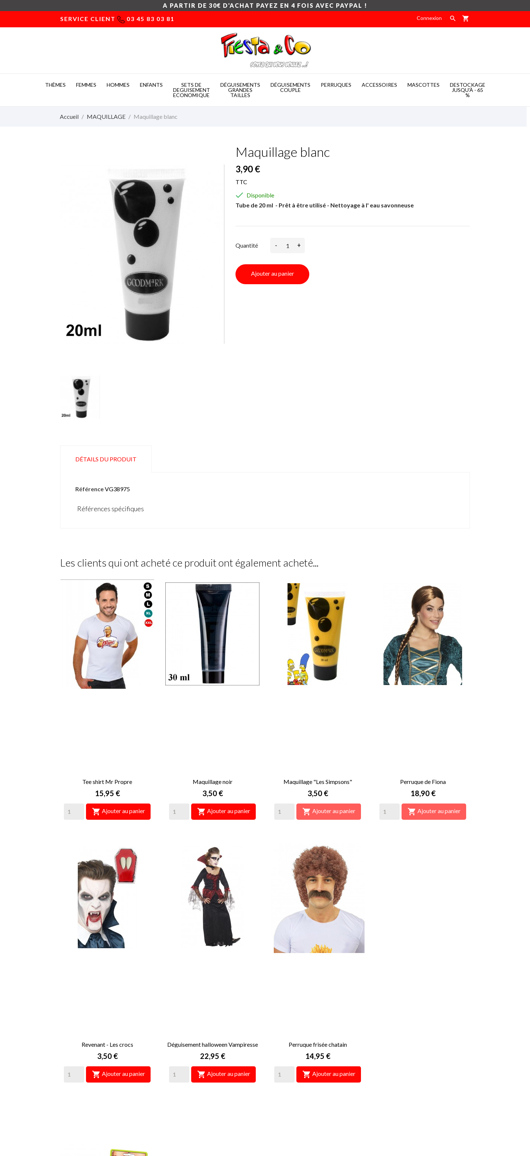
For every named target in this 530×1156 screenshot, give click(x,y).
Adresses (387, 1042)
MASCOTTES (423, 85)
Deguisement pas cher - (289, 1110)
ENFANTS (151, 85)
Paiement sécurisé (292, 1020)
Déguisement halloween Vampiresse (212, 891)
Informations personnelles (406, 998)
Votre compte (401, 978)
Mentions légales (290, 1009)
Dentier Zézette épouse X (423, 891)
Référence (89, 488)
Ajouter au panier (272, 273)
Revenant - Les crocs (107, 891)
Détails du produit (106, 458)
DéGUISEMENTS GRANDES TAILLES (240, 90)
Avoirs (383, 1031)
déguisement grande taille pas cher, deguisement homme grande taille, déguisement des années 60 (206, 1039)
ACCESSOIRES (379, 85)
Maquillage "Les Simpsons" (317, 704)
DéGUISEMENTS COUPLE (290, 87)
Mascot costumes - (167, 1110)
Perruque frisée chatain (318, 891)
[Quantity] (74, 735)
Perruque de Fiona (423, 704)
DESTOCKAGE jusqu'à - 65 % (467, 90)
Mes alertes (389, 1065)
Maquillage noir (213, 704)
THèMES (55, 85)
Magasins (281, 1053)
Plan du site (284, 1042)
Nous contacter (289, 1031)
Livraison (281, 998)
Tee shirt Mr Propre (107, 704)
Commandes (390, 1020)
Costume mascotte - (225, 1110)
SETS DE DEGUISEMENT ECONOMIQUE (191, 90)
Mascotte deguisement (357, 1110)
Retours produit (394, 1009)
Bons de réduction (397, 1053)
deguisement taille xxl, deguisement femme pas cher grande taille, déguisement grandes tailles (206, 1008)
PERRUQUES (336, 85)
